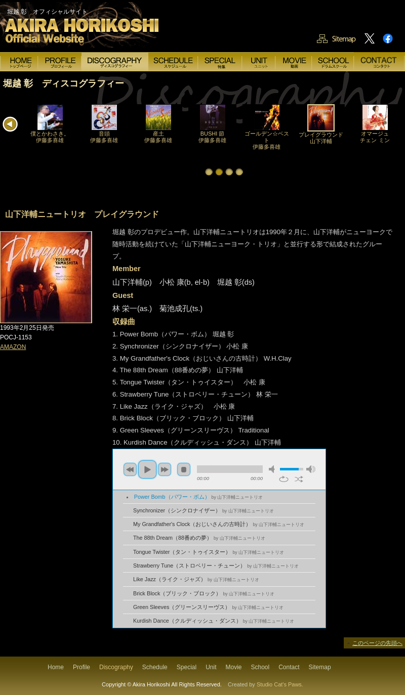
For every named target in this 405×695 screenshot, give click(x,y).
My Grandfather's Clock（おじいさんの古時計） (218, 524)
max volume (310, 469)
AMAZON (13, 347)
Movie (233, 667)
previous (130, 469)
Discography (116, 667)
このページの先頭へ (377, 643)
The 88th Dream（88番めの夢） (199, 538)
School (260, 667)
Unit (211, 667)
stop (184, 469)
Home (56, 667)
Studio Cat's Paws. (280, 684)
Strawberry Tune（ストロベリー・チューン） (216, 565)
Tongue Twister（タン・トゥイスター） (208, 552)
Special (186, 667)
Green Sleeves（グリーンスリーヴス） (208, 607)
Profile (81, 667)
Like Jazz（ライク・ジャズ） (196, 579)
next (164, 469)
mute (273, 469)
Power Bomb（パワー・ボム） (198, 497)
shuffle (299, 479)
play (147, 469)
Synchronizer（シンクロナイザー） (203, 510)
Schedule (155, 667)
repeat (283, 479)
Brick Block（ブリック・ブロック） (203, 593)
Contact (288, 667)
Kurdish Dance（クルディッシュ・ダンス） (213, 621)
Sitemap (320, 667)
